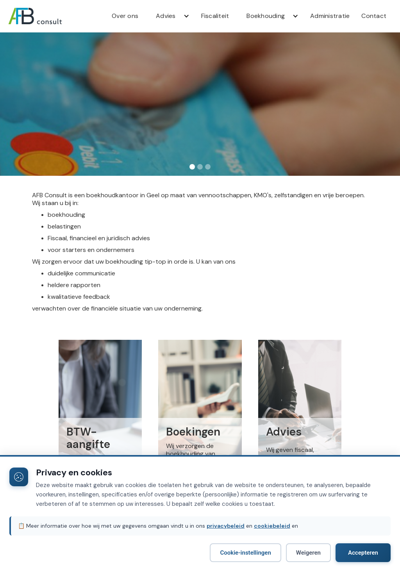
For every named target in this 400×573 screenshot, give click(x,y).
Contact (373, 16)
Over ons (125, 16)
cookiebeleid (272, 525)
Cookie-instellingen (245, 552)
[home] (47, 16)
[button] (169, 16)
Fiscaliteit (215, 16)
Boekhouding (265, 16)
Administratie (330, 16)
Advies (166, 16)
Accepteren (363, 552)
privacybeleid (226, 525)
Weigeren (308, 552)
